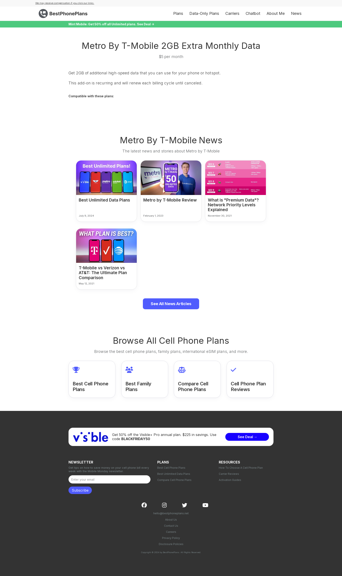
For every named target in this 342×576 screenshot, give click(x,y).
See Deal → (247, 437)
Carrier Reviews (229, 473)
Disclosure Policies (171, 544)
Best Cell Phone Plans (171, 467)
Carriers (232, 13)
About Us (171, 519)
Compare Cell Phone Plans (174, 480)
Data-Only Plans (204, 13)
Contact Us (171, 525)
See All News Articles (171, 303)
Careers (171, 531)
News (296, 13)
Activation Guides (230, 480)
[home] (64, 13)
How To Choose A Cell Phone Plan (241, 467)
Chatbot (253, 13)
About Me (276, 13)
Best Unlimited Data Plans (173, 473)
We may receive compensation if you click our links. (64, 3)
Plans (178, 13)
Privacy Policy (171, 538)
